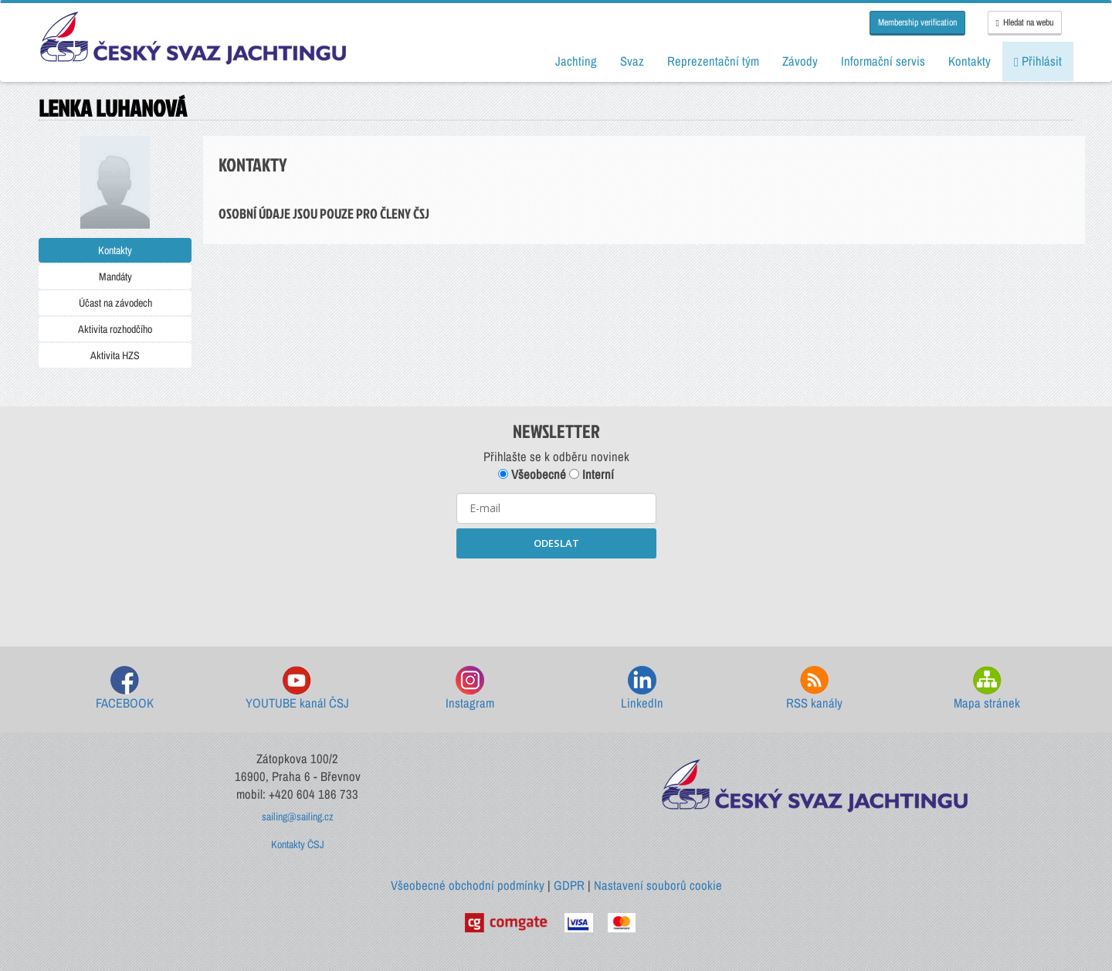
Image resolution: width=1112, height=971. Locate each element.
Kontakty (115, 250)
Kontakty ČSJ (297, 844)
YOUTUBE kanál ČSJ (297, 688)
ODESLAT (556, 543)
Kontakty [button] (969, 61)
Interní (591, 474)
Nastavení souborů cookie (658, 885)
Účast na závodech (115, 303)
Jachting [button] (576, 61)
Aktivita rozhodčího (115, 329)
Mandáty (115, 276)
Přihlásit (1038, 61)
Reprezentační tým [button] (713, 61)
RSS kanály (814, 688)
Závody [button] (800, 61)
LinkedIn (642, 688)
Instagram (470, 688)
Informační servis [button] (883, 61)
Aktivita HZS (115, 355)
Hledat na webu (1024, 22)
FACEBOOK (125, 688)
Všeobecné (532, 474)
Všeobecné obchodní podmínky (467, 885)
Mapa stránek (987, 688)
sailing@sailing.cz (298, 816)
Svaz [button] (632, 61)
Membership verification (917, 22)
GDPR (569, 885)
